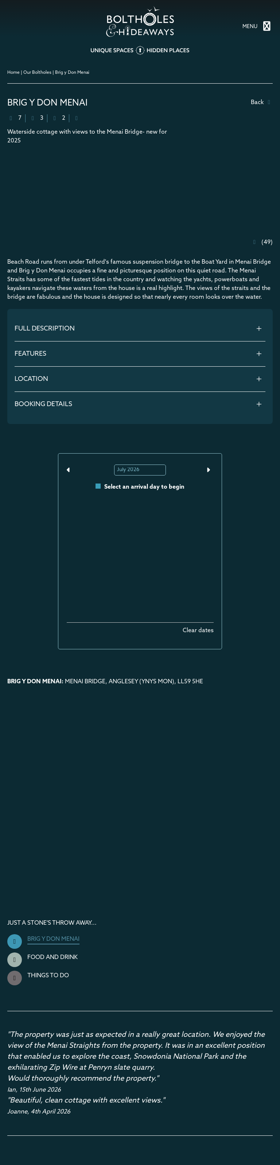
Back (262, 102)
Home (13, 72)
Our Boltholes (37, 72)
